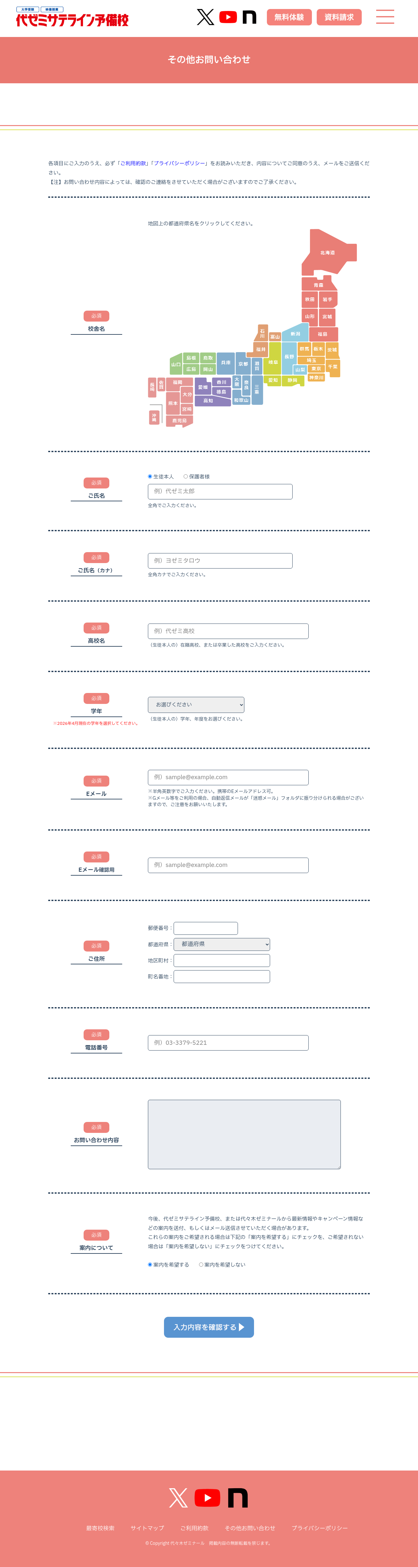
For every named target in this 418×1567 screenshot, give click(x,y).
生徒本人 (163, 477)
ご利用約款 (133, 164)
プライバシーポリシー (179, 164)
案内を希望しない (225, 1265)
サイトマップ (147, 1528)
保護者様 (199, 477)
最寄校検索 (100, 1528)
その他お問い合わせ (249, 1528)
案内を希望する (171, 1265)
